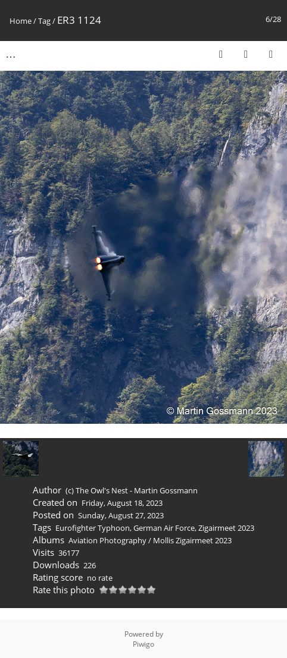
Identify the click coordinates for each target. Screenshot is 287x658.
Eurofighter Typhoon (92, 527)
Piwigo (143, 644)
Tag (44, 20)
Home (21, 20)
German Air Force (164, 527)
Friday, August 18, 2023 (122, 503)
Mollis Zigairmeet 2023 (192, 540)
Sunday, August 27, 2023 (121, 515)
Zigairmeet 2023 (226, 527)
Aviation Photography (107, 540)
